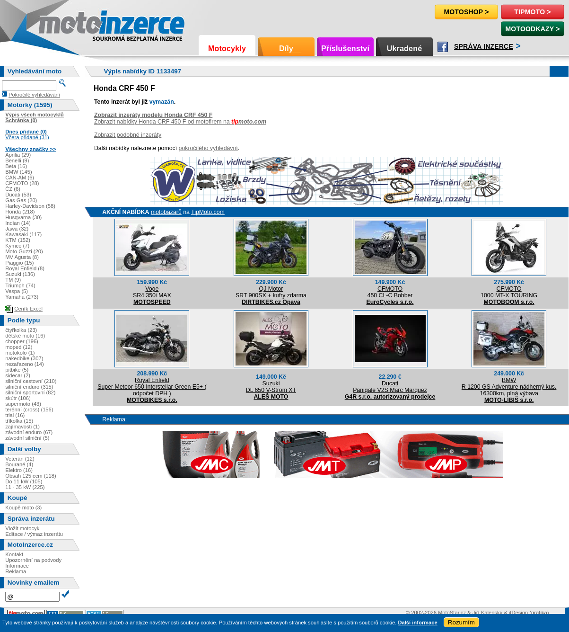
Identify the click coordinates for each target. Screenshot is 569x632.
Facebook (443, 47)
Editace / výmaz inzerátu (34, 534)
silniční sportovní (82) (30, 392)
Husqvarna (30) (23, 217)
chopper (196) (21, 341)
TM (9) (13, 280)
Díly (286, 49)
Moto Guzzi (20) (24, 251)
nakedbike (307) (24, 358)
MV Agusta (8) (22, 257)
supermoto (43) (23, 404)
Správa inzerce (483, 46)
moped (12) (18, 347)
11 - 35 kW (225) (24, 487)
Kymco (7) (17, 246)
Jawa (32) (16, 228)
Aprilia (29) (18, 155)
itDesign (518, 612)
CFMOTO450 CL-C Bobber (390, 292)
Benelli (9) (17, 160)
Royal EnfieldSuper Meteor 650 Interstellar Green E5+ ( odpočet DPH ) (151, 387)
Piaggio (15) (19, 263)
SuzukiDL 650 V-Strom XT (271, 386)
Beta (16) (16, 166)
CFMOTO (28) (22, 183)
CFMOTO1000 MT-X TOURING (509, 292)
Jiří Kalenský (487, 612)
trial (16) (15, 415)
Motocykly (227, 49)
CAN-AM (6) (19, 177)
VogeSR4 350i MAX (152, 292)
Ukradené (404, 49)
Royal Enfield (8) (24, 268)
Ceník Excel (28, 309)
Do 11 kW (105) (23, 481)
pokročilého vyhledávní (208, 148)
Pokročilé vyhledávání (34, 95)
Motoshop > (466, 12)
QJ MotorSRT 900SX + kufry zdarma (271, 292)
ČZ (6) (12, 189)
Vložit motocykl (23, 528)
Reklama (15, 571)
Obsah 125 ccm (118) (30, 476)
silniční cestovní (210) (30, 381)
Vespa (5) (16, 291)
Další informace (417, 622)
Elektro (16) (19, 470)
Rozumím (461, 622)
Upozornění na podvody (33, 560)
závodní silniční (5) (27, 438)
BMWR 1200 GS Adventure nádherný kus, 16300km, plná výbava (509, 387)
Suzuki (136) (20, 274)
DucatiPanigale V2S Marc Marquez (390, 386)
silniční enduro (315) (29, 387)
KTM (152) (17, 240)
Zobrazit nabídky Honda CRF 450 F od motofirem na (180, 121)
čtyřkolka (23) (21, 330)
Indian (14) (18, 223)
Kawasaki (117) (23, 234)
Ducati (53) (18, 194)
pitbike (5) (16, 370)
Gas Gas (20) (21, 200)
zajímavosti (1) (22, 426)
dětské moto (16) (25, 335)
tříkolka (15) (19, 421)
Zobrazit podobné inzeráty (127, 135)
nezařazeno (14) (24, 364)
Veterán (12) (20, 459)
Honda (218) (20, 211)
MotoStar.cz (452, 612)
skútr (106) (17, 398)
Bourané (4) (19, 464)
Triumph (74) (20, 285)
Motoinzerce (58, 23)
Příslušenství (345, 49)
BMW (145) (18, 172)
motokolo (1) (20, 353)
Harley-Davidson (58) (30, 206)
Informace (17, 566)
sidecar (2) (17, 375)
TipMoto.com (208, 212)
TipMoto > (532, 12)
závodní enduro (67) (29, 432)
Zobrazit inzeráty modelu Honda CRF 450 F (153, 115)
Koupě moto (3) (23, 507)
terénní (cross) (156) (29, 409)
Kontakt (14, 554)
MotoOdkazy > (532, 29)
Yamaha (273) (21, 297)
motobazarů (166, 212)
